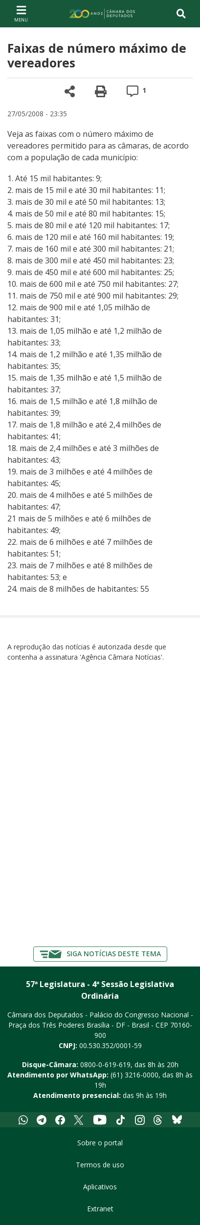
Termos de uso (100, 1164)
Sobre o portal (100, 1142)
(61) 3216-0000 (134, 1074)
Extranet (100, 1208)
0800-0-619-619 (105, 1064)
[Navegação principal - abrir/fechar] (21, 13)
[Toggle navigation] (181, 13)
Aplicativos (100, 1186)
